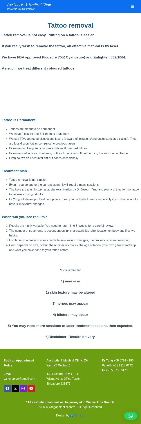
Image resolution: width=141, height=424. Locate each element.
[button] (130, 416)
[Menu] (132, 6)
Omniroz (79, 415)
